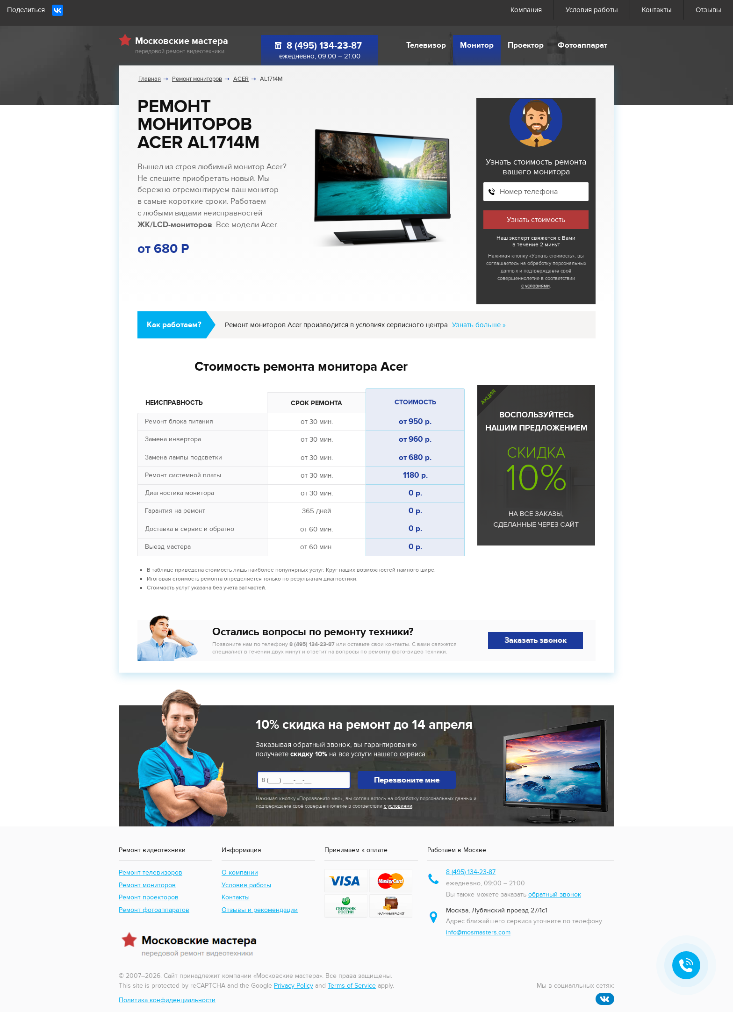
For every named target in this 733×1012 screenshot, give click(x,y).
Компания (526, 10)
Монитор (477, 45)
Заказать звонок (535, 640)
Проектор (526, 45)
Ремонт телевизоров (150, 872)
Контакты (657, 10)
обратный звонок (554, 894)
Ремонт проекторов (149, 897)
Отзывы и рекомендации (260, 910)
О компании (240, 872)
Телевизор (426, 45)
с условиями (535, 286)
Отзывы (708, 10)
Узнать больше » (479, 325)
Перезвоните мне (406, 780)
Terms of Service (352, 986)
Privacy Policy (293, 986)
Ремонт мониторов (147, 885)
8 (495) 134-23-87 (324, 45)
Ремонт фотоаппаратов (154, 910)
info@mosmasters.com (478, 932)
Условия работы (592, 10)
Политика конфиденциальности (167, 1000)
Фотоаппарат (582, 45)
